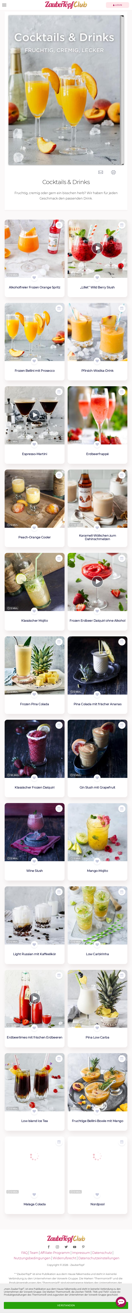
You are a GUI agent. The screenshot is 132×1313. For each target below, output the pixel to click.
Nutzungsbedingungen (32, 1258)
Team (34, 1253)
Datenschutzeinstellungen (98, 1258)
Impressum (81, 1253)
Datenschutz (102, 1253)
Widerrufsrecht (64, 1258)
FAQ (24, 1253)
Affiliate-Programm (55, 1253)
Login (117, 5)
